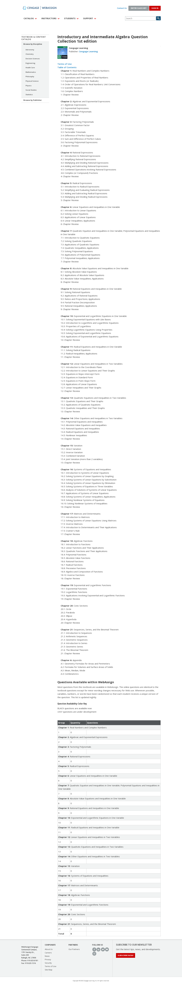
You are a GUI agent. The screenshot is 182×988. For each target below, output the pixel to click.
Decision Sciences (33, 58)
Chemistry (30, 54)
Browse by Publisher (32, 100)
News (47, 956)
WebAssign (42, 8)
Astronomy (30, 50)
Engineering (30, 63)
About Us (49, 949)
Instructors (48, 18)
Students (70, 18)
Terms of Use (64, 63)
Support (88, 18)
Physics (28, 85)
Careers (48, 952)
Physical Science (32, 81)
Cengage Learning (88, 51)
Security (48, 963)
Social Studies (31, 90)
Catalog (29, 18)
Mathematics (31, 72)
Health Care (30, 67)
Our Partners (74, 949)
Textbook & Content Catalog (33, 38)
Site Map (48, 969)
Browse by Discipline (32, 44)
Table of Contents (66, 67)
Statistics (29, 94)
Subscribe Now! (126, 955)
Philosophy (30, 76)
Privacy (48, 959)
